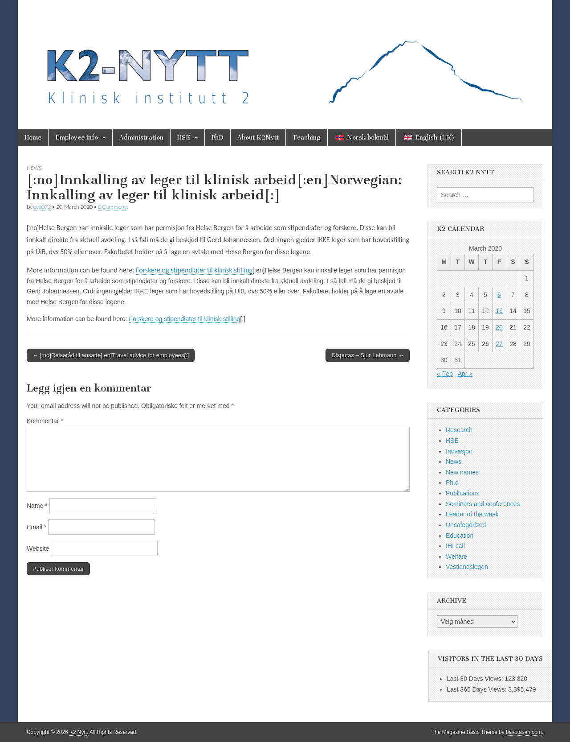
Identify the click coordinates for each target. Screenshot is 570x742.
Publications (463, 493)
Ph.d (452, 482)
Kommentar (45, 421)
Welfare (456, 556)
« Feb (445, 373)
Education (459, 535)
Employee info (76, 137)
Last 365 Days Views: (477, 689)
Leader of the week (472, 514)
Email (36, 527)
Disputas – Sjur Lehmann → (367, 355)
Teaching (307, 137)
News (34, 168)
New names (462, 472)
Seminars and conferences (483, 503)
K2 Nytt (78, 732)
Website (38, 548)
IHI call (455, 545)
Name (37, 505)
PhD (218, 137)
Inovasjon (459, 451)
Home (32, 137)
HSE (183, 137)
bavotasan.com (524, 732)
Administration (141, 137)
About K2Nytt (258, 137)
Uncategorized (466, 524)
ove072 (42, 206)
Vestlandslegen (467, 566)
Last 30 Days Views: (476, 678)
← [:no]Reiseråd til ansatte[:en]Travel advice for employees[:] (111, 355)
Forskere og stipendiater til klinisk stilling (194, 270)
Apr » (465, 373)
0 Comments (113, 206)
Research (459, 429)
